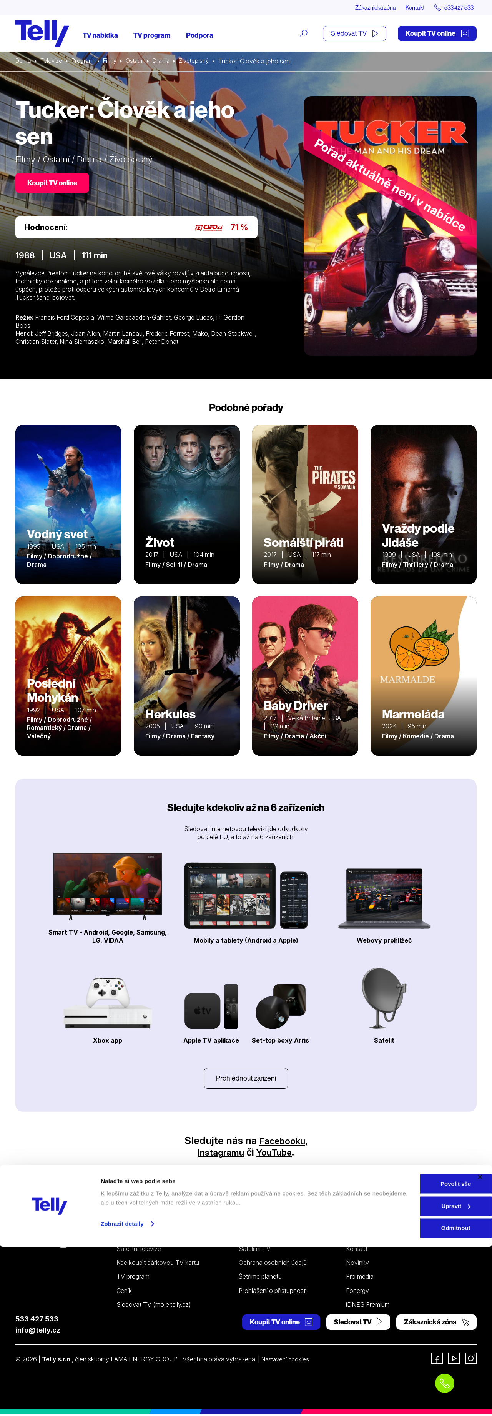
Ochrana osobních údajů (273, 1264)
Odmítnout (408, 1397)
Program (85, 61)
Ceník (124, 1292)
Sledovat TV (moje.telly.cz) (153, 1306)
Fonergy (357, 1292)
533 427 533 (36, 1321)
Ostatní (140, 61)
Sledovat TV (354, 33)
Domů (23, 61)
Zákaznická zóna (365, 8)
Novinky (357, 1264)
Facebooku (282, 1142)
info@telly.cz (37, 1332)
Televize (53, 61)
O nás (354, 1237)
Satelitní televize (138, 1250)
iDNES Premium (368, 1306)
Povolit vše (408, 1352)
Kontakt (408, 8)
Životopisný (203, 61)
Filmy (113, 61)
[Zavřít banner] (480, 1346)
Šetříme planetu (260, 1278)
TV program (152, 35)
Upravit (408, 1375)
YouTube (278, 1154)
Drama (168, 61)
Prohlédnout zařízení (246, 1079)
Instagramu (218, 1154)
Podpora (199, 35)
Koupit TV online (437, 33)
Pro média (360, 1278)
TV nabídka (100, 35)
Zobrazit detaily (122, 1392)
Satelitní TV (255, 1250)
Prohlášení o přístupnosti (273, 1292)
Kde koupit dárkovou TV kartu (157, 1264)
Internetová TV (260, 1237)
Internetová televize (143, 1237)
